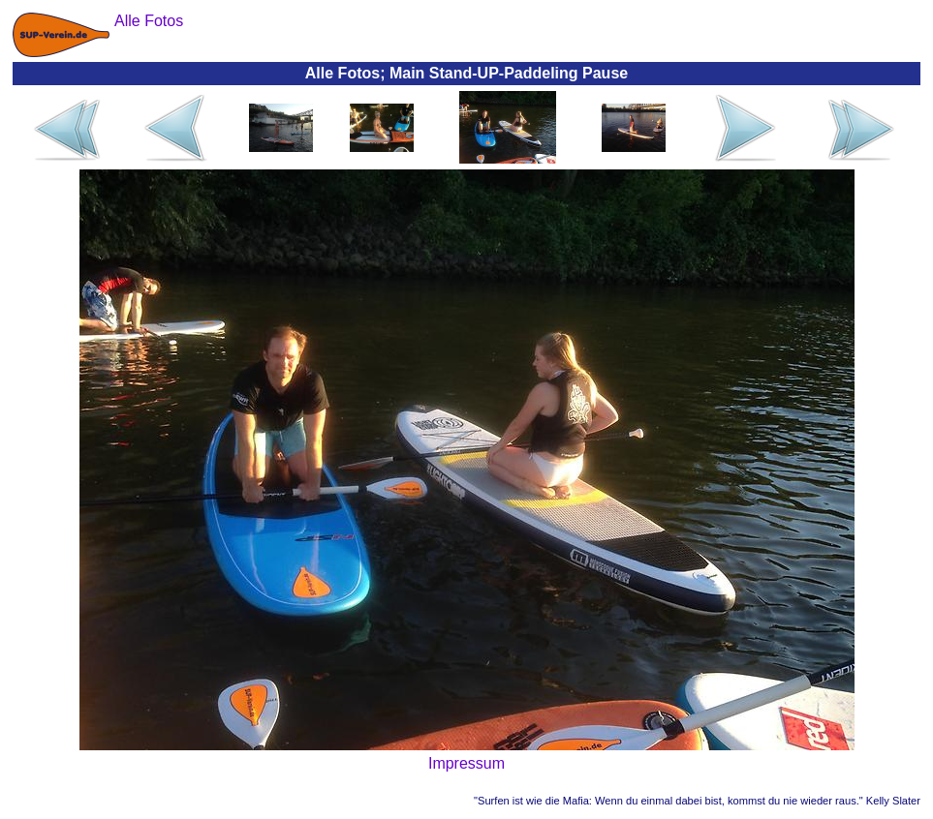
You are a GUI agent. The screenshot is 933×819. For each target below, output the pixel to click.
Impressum (466, 763)
